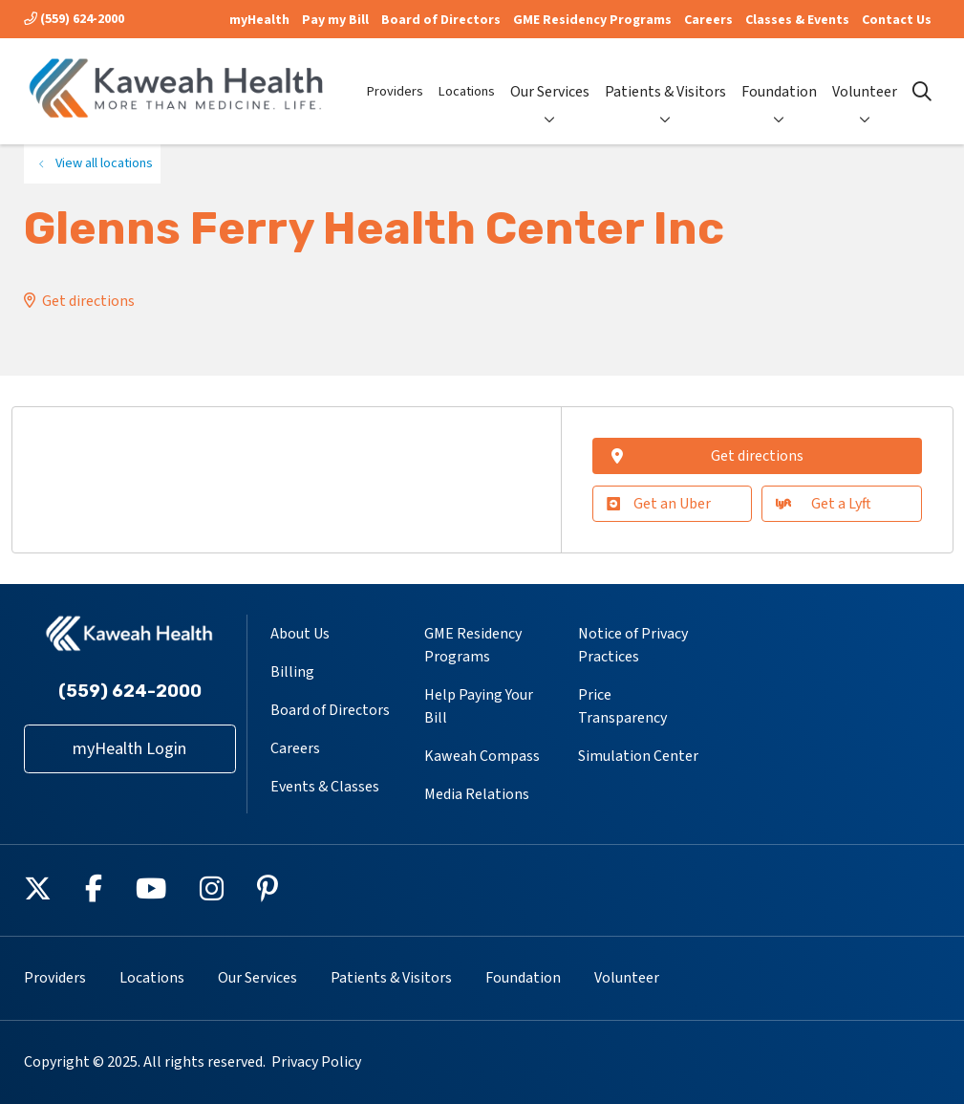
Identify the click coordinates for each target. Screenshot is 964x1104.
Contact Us (897, 20)
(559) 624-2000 (74, 19)
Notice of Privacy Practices (633, 645)
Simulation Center (638, 756)
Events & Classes (324, 786)
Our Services (550, 75)
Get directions (88, 301)
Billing (292, 671)
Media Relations (476, 794)
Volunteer (865, 75)
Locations (467, 75)
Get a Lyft (823, 503)
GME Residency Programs (592, 20)
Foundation (779, 75)
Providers (395, 75)
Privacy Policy (316, 1061)
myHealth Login (129, 749)
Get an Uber (659, 503)
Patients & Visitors (665, 75)
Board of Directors (441, 20)
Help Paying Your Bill (478, 706)
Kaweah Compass (482, 756)
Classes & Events (797, 20)
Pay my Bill (335, 20)
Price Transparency (622, 706)
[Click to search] (922, 91)
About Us (300, 633)
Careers (708, 20)
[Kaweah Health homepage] (177, 91)
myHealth (259, 20)
